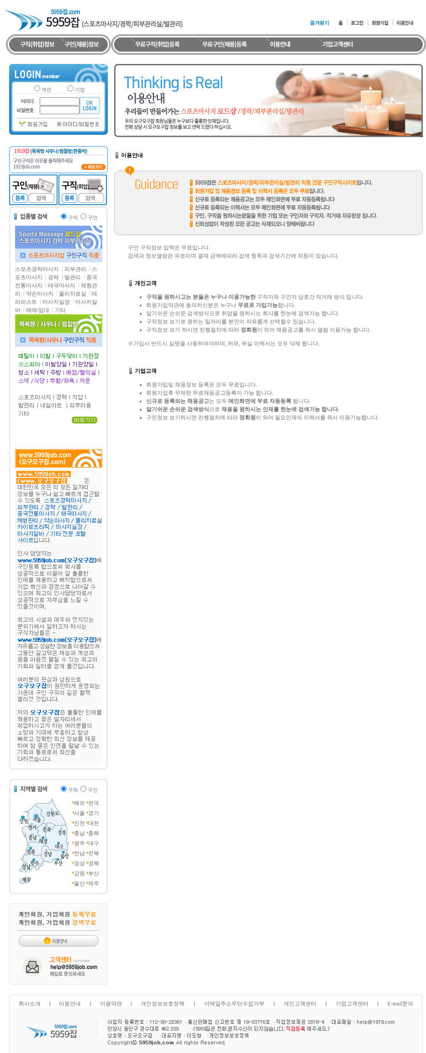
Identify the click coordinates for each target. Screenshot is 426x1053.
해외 (79, 803)
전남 (79, 853)
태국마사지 (61, 285)
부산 (93, 873)
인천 (79, 823)
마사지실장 (56, 302)
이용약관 (111, 1003)
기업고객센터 (352, 1003)
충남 (79, 833)
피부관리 (75, 269)
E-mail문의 (401, 1003)
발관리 (72, 277)
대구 (93, 843)
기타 (60, 310)
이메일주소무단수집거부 (234, 1003)
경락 (53, 277)
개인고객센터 (300, 1003)
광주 (79, 843)
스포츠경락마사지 (37, 269)
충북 (93, 833)
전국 (93, 803)
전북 (93, 853)
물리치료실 (72, 294)
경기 (93, 813)
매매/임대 (37, 310)
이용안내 (70, 1003)
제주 (93, 883)
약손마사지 (39, 294)
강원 (79, 873)
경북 (93, 863)
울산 (79, 883)
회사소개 (30, 1003)
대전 (93, 823)
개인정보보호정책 (162, 1003)
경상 (79, 863)
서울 (79, 813)
